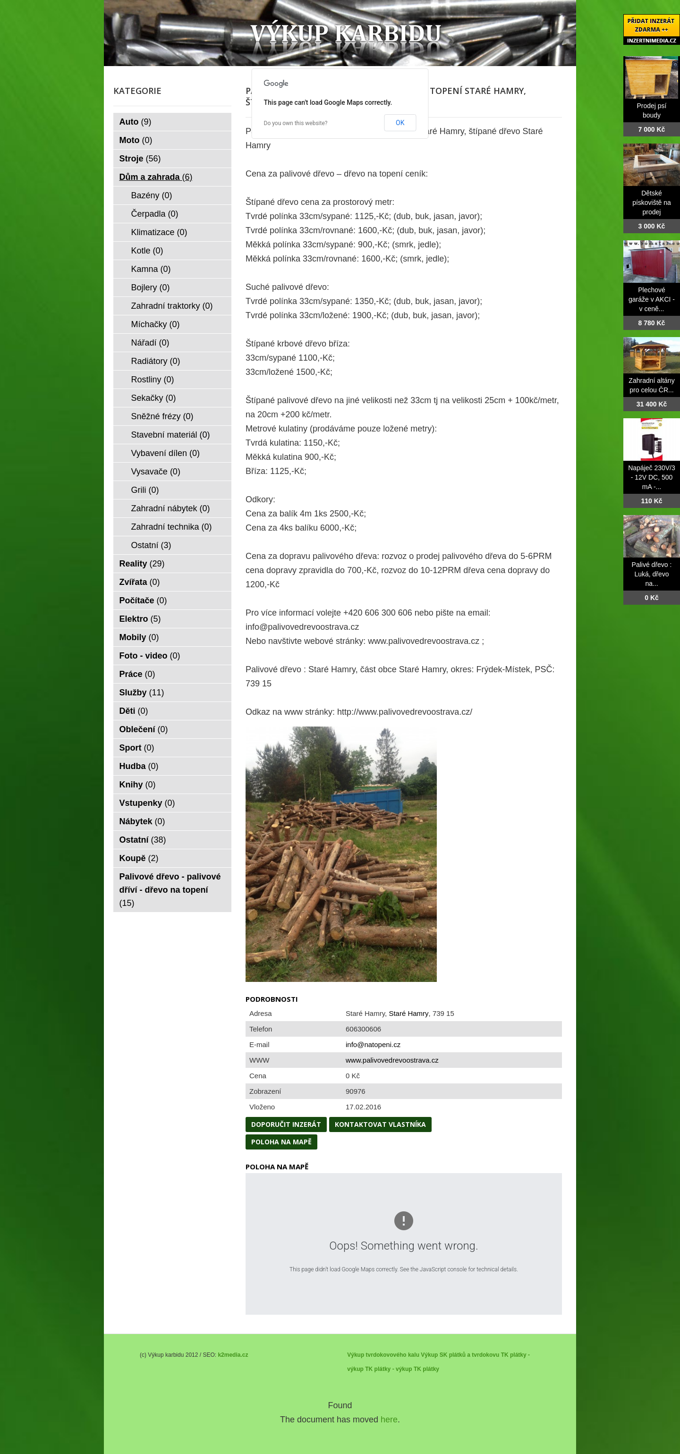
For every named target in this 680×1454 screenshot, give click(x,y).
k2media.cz (233, 1355)
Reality (142, 563)
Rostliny (152, 379)
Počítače (143, 600)
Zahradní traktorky (172, 306)
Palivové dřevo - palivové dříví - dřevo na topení (170, 890)
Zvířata (139, 582)
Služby (141, 692)
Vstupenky (147, 803)
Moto (136, 140)
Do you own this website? (296, 123)
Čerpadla (154, 214)
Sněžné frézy (162, 416)
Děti (133, 711)
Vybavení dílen (165, 453)
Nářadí (150, 342)
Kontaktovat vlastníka (380, 1124)
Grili (145, 490)
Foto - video (149, 655)
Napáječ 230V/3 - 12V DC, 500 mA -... (651, 477)
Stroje (140, 158)
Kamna (151, 269)
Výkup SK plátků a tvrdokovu (460, 1355)
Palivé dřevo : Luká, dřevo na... (652, 574)
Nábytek (142, 821)
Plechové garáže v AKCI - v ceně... (652, 299)
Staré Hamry (408, 1013)
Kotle (147, 250)
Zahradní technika (171, 527)
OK (400, 123)
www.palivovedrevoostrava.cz (392, 1060)
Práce (137, 674)
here (389, 1419)
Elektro (140, 619)
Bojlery (150, 287)
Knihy (137, 784)
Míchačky (155, 324)
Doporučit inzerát (286, 1124)
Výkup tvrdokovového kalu (383, 1355)
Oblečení (143, 729)
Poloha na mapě (281, 1141)
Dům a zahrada (156, 177)
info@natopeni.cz (373, 1044)
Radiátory (155, 361)
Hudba (139, 766)
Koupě (139, 858)
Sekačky (153, 398)
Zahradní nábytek (170, 508)
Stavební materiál (170, 435)
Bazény (151, 195)
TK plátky (426, 1369)
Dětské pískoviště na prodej (651, 202)
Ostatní (151, 545)
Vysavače (155, 471)
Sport (136, 747)
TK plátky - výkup (388, 1369)
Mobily (139, 637)
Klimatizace (159, 232)
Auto (135, 122)
